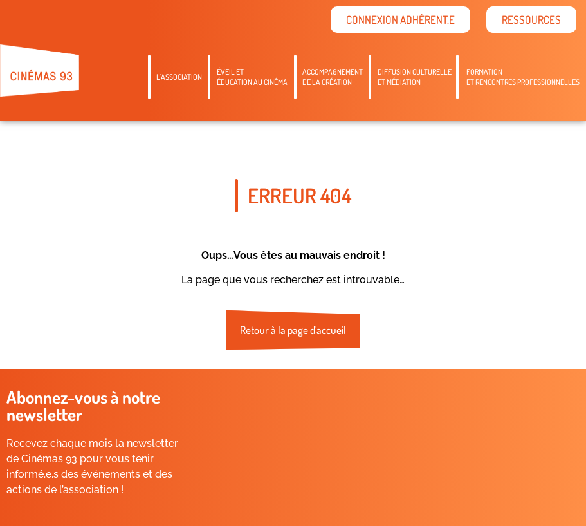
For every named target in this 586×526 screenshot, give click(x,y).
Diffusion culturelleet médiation (415, 77)
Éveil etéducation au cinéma (252, 77)
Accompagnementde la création (332, 77)
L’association (179, 77)
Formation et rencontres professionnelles (523, 77)
